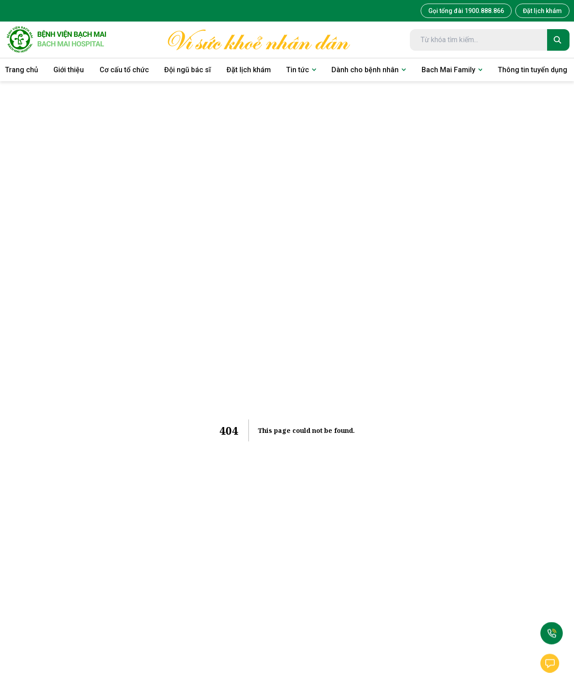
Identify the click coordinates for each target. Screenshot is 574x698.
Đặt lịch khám (542, 10)
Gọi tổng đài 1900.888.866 (466, 10)
